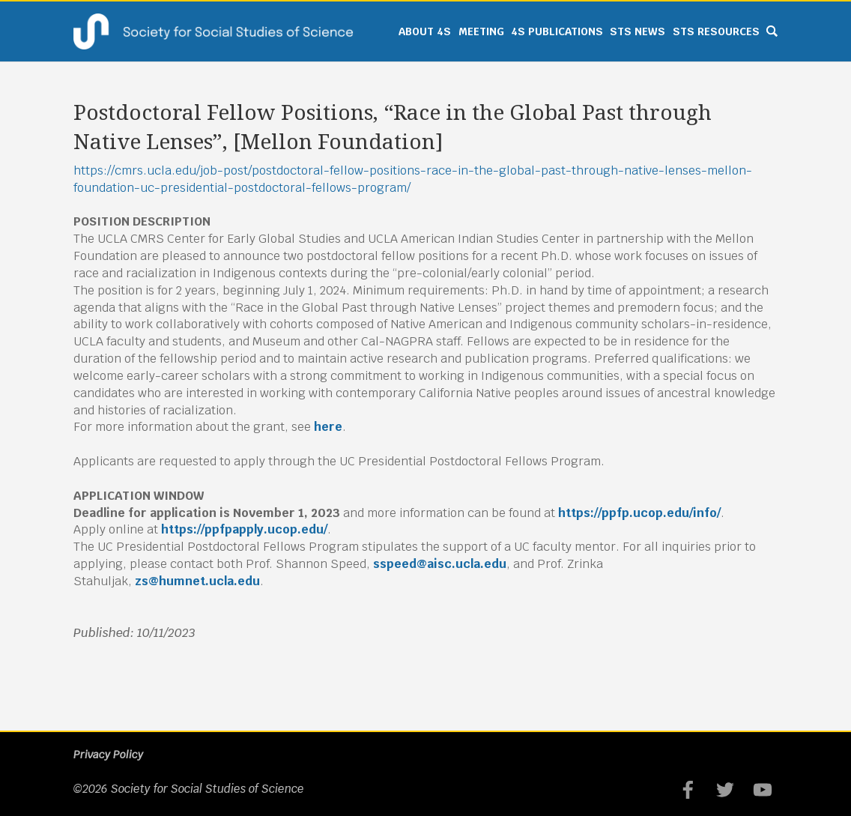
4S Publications (557, 31)
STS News (637, 31)
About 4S (425, 31)
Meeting (481, 31)
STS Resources (716, 31)
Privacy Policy (108, 754)
